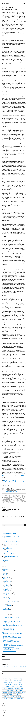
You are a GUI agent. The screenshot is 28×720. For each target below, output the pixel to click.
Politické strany (7, 596)
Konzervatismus (6, 684)
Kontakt (3, 712)
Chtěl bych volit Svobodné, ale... (9, 622)
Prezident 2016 (11, 500)
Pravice (7, 690)
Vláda (21, 694)
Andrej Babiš (5, 678)
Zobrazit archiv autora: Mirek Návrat (11, 491)
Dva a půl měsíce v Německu (8, 629)
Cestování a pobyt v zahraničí (8, 570)
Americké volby (22, 496)
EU (3, 680)
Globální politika (7, 588)
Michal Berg (4, 666)
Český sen (5, 638)
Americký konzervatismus (6, 497)
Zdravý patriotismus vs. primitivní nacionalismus (12, 633)
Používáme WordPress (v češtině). (12, 718)
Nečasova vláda (17, 688)
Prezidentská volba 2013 (7, 692)
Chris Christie (12, 498)
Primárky (21, 500)
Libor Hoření (20, 666)
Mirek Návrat (6, 3)
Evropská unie (7, 680)
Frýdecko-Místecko (8, 586)
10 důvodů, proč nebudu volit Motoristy (10, 553)
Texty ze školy (7, 600)
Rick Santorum (21, 501)
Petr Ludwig (9, 666)
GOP (5, 499)
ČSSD (22, 698)
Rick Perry (17, 501)
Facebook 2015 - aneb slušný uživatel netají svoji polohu (14, 634)
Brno (5, 582)
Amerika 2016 (19, 497)
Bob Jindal (3, 498)
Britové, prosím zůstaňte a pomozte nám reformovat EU (13, 624)
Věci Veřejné (10, 698)
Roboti (19, 692)
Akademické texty (8, 598)
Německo (6, 572)
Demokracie (16, 678)
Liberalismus (8, 686)
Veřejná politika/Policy (13, 496)
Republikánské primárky (11, 501)
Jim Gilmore (11, 499)
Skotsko (5, 573)
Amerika (22, 676)
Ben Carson (23, 497)
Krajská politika (7, 590)
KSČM (11, 684)
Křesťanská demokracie (17, 684)
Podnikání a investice (7, 578)
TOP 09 (14, 694)
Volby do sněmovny (17, 696)
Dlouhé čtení (19, 495)
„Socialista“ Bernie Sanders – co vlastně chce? (12, 483)
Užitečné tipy (4, 710)
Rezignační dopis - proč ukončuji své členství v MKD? (13, 645)
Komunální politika (7, 589)
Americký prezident (13, 497)
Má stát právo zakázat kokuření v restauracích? (12, 637)
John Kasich (15, 499)
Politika (9, 496)
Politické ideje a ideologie (9, 594)
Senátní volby (5, 694)
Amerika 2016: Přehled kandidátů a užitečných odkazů (13, 481)
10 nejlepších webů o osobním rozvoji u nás (11, 617)
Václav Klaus (5, 698)
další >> (6, 668)
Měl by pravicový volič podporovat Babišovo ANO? (12, 625)
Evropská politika (7, 585)
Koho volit (15, 682)
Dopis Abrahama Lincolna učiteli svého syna (11, 642)
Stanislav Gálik (15, 666)
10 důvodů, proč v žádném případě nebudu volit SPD (13, 551)
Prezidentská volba (18, 690)
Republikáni (6, 501)
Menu (24, 3)
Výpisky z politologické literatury (11, 601)
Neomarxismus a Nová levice (8, 646)
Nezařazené (5, 576)
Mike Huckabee (6, 500)
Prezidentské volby (17, 500)
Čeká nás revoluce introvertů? (8, 628)
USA (18, 694)
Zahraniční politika (7, 605)
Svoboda (10, 694)
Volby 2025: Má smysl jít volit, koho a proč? (11, 536)
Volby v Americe (12, 502)
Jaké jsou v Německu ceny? (8, 644)
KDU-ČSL (10, 682)
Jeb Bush (7, 499)
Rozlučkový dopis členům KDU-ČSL (10, 649)
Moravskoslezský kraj (8, 592)
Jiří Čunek (19, 680)
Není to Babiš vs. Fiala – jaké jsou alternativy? (11, 541)
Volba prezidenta (6, 696)
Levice (4, 686)
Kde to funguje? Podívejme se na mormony (11, 618)
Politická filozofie (7, 593)
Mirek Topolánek (19, 686)
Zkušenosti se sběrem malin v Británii (10, 620)
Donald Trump (19, 498)
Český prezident (17, 698)
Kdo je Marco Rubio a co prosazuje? (9, 480)
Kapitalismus (5, 682)
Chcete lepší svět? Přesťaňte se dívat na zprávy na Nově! (13, 626)
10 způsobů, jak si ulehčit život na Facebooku (11, 621)
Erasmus (21, 678)
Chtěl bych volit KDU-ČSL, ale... (9, 636)
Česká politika (6, 584)
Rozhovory (5, 606)
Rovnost (23, 692)
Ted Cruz (6, 502)
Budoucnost (5, 569)
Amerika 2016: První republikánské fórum (11, 641)
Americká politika (14, 495)
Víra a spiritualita (6, 609)
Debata (15, 498)
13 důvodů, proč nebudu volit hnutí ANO (10, 556)
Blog (3, 703)
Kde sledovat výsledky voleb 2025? (9, 533)
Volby (18, 496)
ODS (22, 688)
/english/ (3, 715)
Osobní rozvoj (5, 577)
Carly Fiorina (8, 498)
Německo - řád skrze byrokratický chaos (11, 648)
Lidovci (13, 686)
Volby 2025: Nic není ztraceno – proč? (10, 544)
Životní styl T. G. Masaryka (8, 640)
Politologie (6, 597)
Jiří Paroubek (13, 680)
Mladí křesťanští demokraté (8, 688)
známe (7, 473)
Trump (9, 502)
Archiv (3, 708)
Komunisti (20, 682)
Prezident (12, 690)
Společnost (5, 608)
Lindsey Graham (19, 499)
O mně (3, 705)
